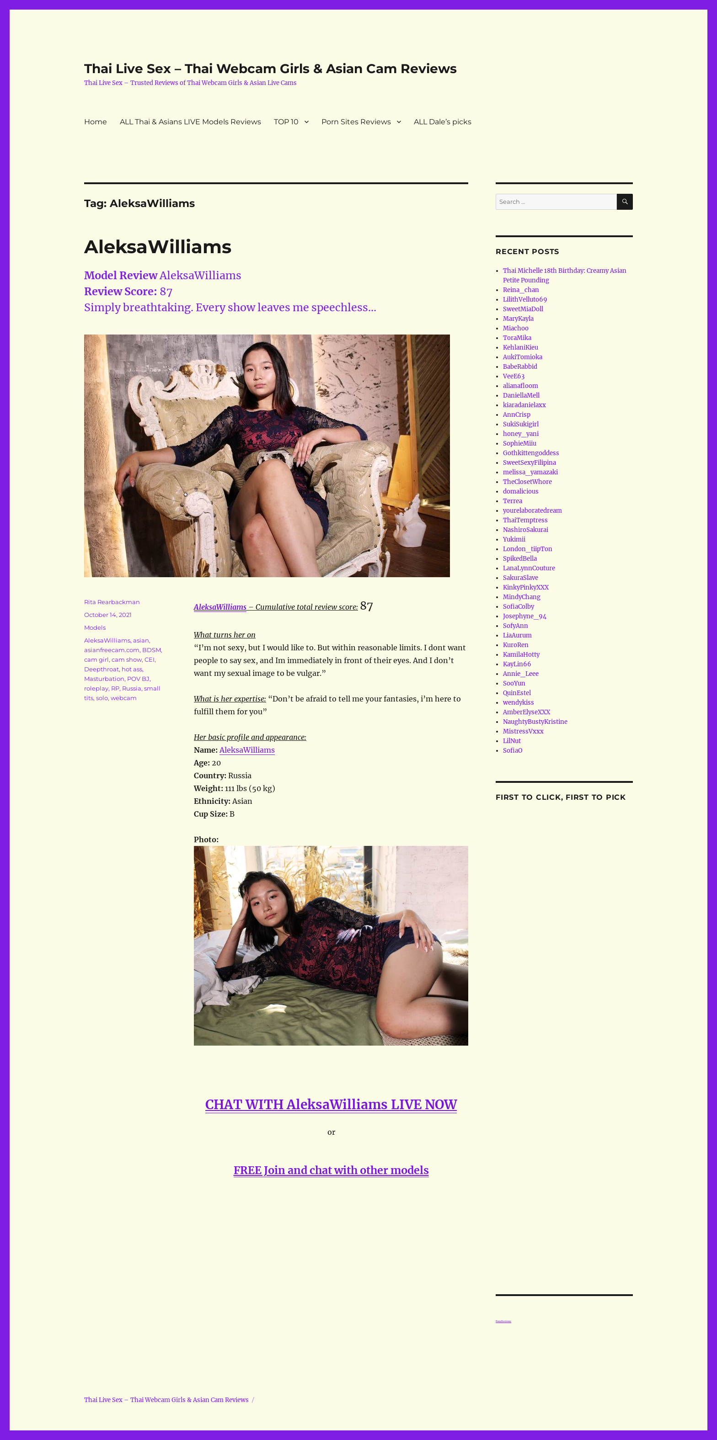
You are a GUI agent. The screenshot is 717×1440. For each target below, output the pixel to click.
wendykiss (518, 703)
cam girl (96, 659)
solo (102, 697)
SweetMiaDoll (523, 309)
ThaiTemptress (525, 520)
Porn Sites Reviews (356, 121)
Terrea (512, 501)
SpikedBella (520, 559)
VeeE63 (513, 376)
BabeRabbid (520, 367)
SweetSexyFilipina (529, 463)
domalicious (521, 491)
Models (95, 627)
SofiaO (512, 751)
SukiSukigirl (521, 424)
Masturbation (104, 678)
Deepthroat (101, 669)
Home (95, 121)
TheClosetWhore (527, 482)
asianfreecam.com (111, 650)
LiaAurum (517, 635)
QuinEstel (517, 693)
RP (115, 688)
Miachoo (516, 328)
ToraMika (517, 338)
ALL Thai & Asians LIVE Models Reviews (190, 121)
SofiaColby (518, 607)
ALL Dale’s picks (442, 121)
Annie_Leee (521, 674)
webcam (124, 697)
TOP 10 (286, 121)
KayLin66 (517, 664)
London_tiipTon (527, 549)
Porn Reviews (503, 1321)
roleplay (96, 688)
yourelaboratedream (532, 511)
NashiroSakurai (525, 530)
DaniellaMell (521, 395)
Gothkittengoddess (531, 453)
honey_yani (521, 434)
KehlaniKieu (520, 347)
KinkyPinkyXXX (526, 587)
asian (141, 640)
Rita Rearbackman (112, 602)
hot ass (132, 669)
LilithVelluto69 (525, 299)
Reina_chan (521, 290)
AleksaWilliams (157, 246)
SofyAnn (515, 626)
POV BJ (138, 678)
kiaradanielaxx (524, 405)
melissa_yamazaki (530, 472)
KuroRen (516, 645)
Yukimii (514, 539)
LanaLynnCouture (529, 568)
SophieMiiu (519, 443)
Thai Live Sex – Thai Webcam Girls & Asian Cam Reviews (270, 68)
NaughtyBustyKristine (535, 722)
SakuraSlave (520, 578)
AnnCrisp (516, 415)
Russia (131, 688)
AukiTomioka (522, 357)
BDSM (151, 650)
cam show (127, 659)
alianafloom (520, 386)
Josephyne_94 (524, 616)
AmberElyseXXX (526, 712)
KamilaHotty (521, 655)
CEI (149, 659)
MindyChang (521, 597)
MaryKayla (518, 319)
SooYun (514, 683)
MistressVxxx (523, 731)
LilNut (512, 741)
